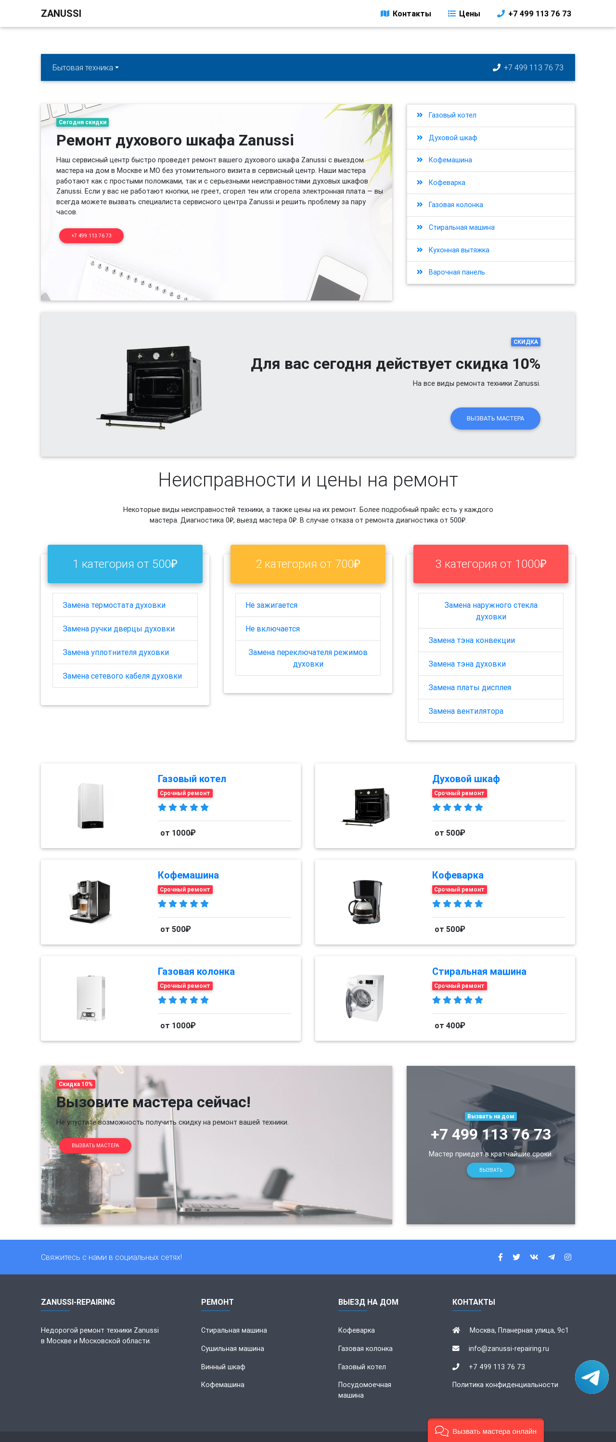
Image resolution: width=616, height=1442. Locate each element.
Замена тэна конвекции (471, 624)
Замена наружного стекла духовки (491, 594)
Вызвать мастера (495, 402)
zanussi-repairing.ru (340, 1428)
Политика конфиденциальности (505, 1368)
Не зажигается (271, 588)
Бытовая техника (82, 67)
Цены (463, 15)
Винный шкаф (223, 1350)
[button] (486, 1430)
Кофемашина (444, 160)
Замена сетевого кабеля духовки (122, 659)
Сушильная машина (232, 1332)
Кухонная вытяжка (453, 250)
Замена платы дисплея (469, 671)
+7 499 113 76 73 (533, 15)
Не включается (272, 612)
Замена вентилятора (465, 694)
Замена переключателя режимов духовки (308, 641)
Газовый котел (446, 115)
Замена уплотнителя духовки (116, 636)
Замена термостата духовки (114, 588)
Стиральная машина (456, 227)
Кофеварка (441, 182)
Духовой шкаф (447, 137)
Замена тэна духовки (467, 647)
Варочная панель (451, 272)
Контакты (405, 15)
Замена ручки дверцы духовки (119, 612)
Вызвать (490, 1154)
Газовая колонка (450, 204)
